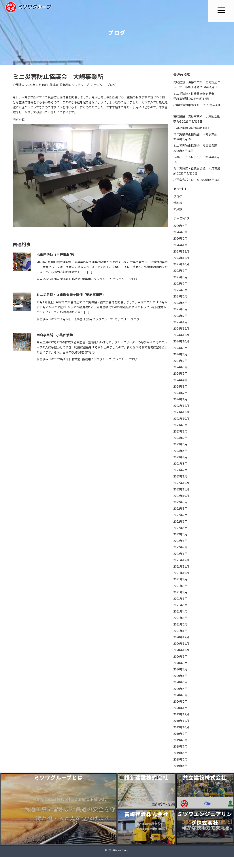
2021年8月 (180, 585)
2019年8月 (180, 740)
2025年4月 (180, 302)
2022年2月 (180, 547)
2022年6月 (180, 521)
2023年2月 (180, 470)
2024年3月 (180, 386)
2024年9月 (180, 348)
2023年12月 (181, 405)
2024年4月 (180, 380)
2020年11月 (181, 643)
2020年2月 (180, 701)
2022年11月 (181, 489)
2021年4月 (180, 611)
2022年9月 (180, 502)
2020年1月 (180, 708)
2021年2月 (180, 624)
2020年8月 (180, 663)
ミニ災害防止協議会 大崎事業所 (195, 134)
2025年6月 (180, 290)
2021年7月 (180, 592)
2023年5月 (180, 450)
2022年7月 (180, 515)
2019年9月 (180, 733)
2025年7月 (180, 283)
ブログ (111, 84)
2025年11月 (181, 257)
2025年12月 (181, 251)
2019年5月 (180, 759)
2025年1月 (180, 322)
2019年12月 (181, 714)
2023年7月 (180, 437)
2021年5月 (180, 605)
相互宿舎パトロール (186, 179)
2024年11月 (181, 335)
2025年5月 (180, 296)
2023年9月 (180, 425)
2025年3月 (180, 309)
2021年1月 (180, 630)
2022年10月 (181, 495)
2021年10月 (181, 572)
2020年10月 (181, 650)
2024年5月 (180, 373)
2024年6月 (180, 367)
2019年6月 (180, 752)
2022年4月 (180, 534)
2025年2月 (180, 315)
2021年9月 (180, 579)
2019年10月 (181, 727)
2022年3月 (180, 540)
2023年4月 (180, 457)
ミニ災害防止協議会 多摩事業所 (195, 145)
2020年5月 (180, 682)
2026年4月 (180, 225)
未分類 (177, 209)
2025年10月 (181, 264)
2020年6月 (180, 675)
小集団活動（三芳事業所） (56, 254)
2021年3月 (180, 617)
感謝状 (177, 202)
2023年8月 (180, 431)
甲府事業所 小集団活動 (55, 334)
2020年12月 (181, 637)
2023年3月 (180, 463)
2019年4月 (180, 765)
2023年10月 (181, 418)
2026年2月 (180, 238)
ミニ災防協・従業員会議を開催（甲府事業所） (71, 294)
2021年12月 (181, 560)
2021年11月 (181, 566)
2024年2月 (180, 392)
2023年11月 (181, 412)
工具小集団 (180, 128)
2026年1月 (180, 245)
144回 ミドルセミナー (189, 157)
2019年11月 (181, 720)
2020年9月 (180, 656)
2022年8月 (180, 508)
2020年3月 (180, 695)
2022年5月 (180, 528)
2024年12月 (181, 328)
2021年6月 (180, 598)
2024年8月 (180, 354)
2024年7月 (180, 360)
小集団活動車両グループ (189, 105)
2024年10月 (181, 341)
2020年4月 (180, 688)
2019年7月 (180, 746)
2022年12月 (181, 483)
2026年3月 (180, 232)
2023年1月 (180, 476)
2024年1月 (180, 399)
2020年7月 (180, 669)
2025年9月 (180, 270)
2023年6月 (180, 444)
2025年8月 (180, 277)
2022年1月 (180, 553)
